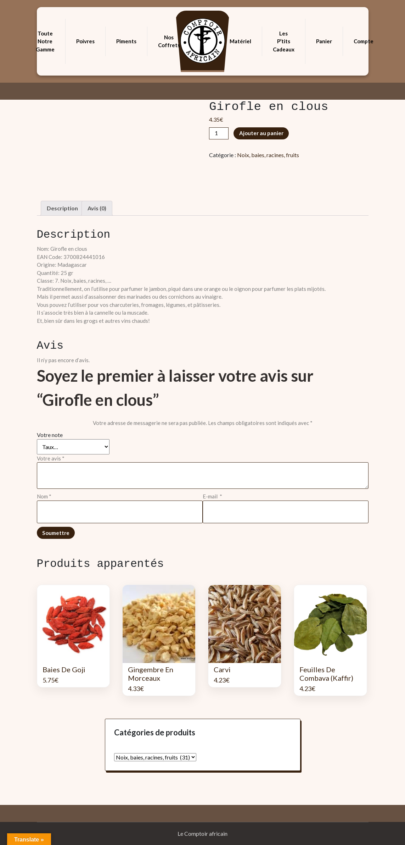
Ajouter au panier (261, 133)
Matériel (240, 41)
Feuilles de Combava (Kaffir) (326, 673)
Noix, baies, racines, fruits (268, 154)
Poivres (85, 41)
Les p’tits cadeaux (283, 41)
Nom (44, 496)
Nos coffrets (169, 41)
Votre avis (50, 458)
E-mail (212, 496)
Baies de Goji (64, 669)
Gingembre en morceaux (150, 673)
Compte (363, 41)
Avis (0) (97, 208)
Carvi (222, 669)
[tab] (62, 208)
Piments (126, 41)
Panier (324, 41)
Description (62, 208)
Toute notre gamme (45, 41)
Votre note (50, 434)
